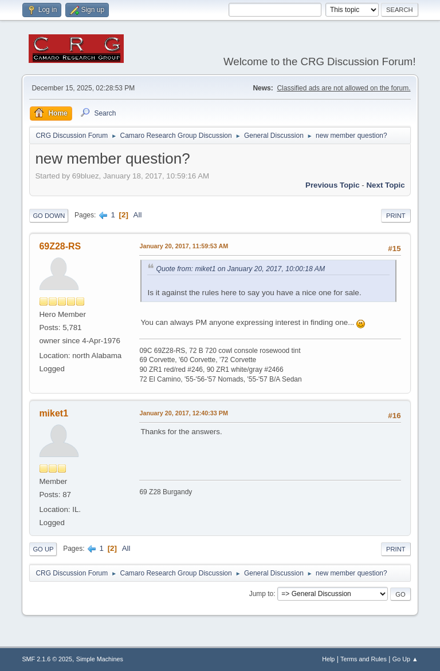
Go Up (43, 549)
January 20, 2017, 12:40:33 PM (183, 413)
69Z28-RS (60, 246)
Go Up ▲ (405, 659)
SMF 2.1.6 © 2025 (47, 659)
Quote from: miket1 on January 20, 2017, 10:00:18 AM (240, 269)
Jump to (261, 594)
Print (396, 215)
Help (328, 659)
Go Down (49, 215)
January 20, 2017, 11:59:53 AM (183, 246)
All (137, 215)
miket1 (53, 413)
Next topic (385, 185)
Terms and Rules (363, 659)
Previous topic (332, 185)
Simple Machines (99, 659)
